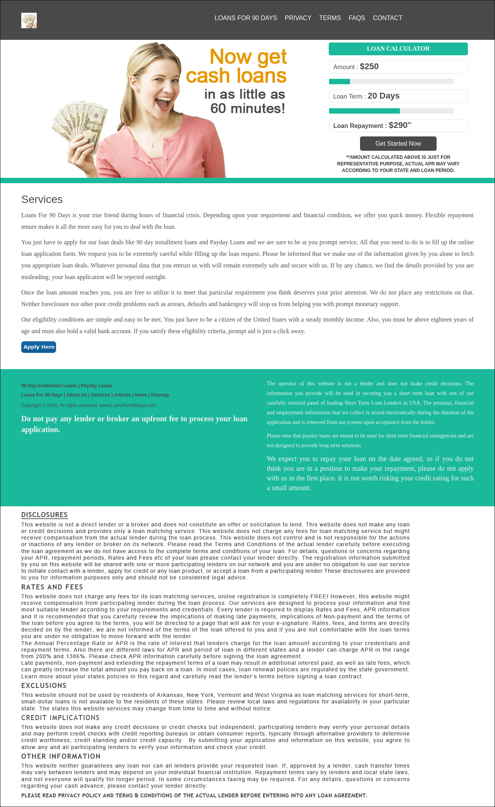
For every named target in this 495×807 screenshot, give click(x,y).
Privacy (298, 18)
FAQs (357, 18)
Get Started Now (398, 143)
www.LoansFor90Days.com (127, 405)
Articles (122, 395)
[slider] (356, 81)
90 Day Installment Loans (49, 385)
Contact (387, 18)
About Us (77, 395)
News (141, 395)
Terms (330, 18)
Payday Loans (96, 385)
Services (100, 395)
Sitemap (160, 395)
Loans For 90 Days (246, 18)
